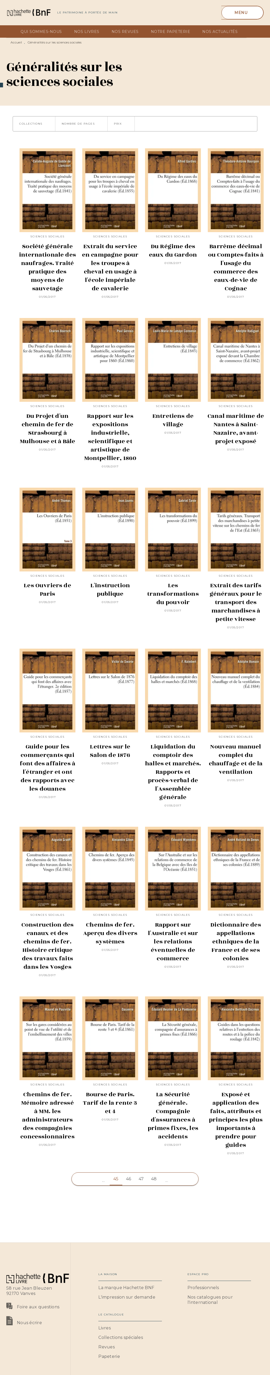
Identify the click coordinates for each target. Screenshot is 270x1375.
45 (116, 1178)
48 (154, 1178)
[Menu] (242, 12)
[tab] (11, 31)
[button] (34, 123)
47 (141, 1178)
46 (128, 1178)
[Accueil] (28, 12)
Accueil (16, 42)
